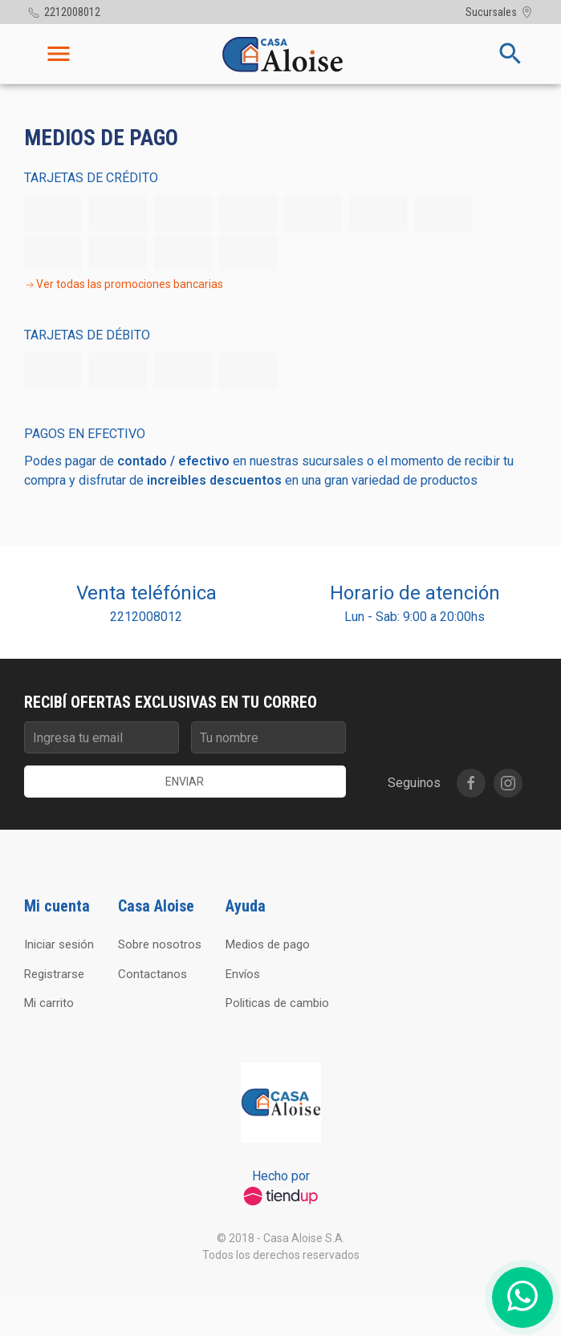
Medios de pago (268, 944)
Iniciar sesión (59, 944)
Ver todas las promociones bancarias (123, 284)
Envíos (243, 974)
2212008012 (146, 616)
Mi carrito (49, 1003)
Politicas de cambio (277, 1003)
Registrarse (54, 974)
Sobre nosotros (159, 944)
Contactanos (152, 974)
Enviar (184, 781)
